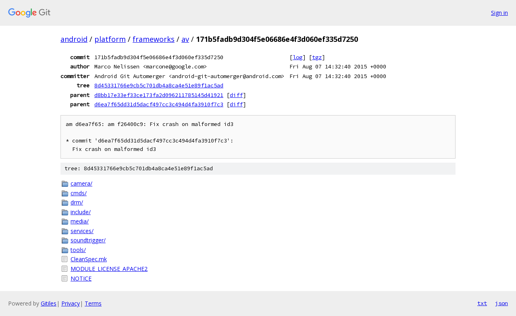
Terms (93, 303)
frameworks (154, 39)
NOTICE (81, 278)
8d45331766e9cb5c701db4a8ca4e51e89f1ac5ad (158, 85)
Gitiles (48, 303)
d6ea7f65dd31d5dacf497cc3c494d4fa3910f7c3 (158, 104)
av (185, 39)
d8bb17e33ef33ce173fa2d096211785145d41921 (158, 95)
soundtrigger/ (88, 240)
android (73, 39)
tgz (317, 57)
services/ (82, 231)
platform (110, 39)
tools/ (78, 250)
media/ (80, 221)
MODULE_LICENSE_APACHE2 (109, 269)
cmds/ (79, 193)
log (297, 57)
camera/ (81, 183)
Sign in (499, 13)
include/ (81, 212)
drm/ (77, 202)
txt (482, 303)
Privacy (70, 303)
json (501, 303)
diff (236, 95)
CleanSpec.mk (89, 259)
